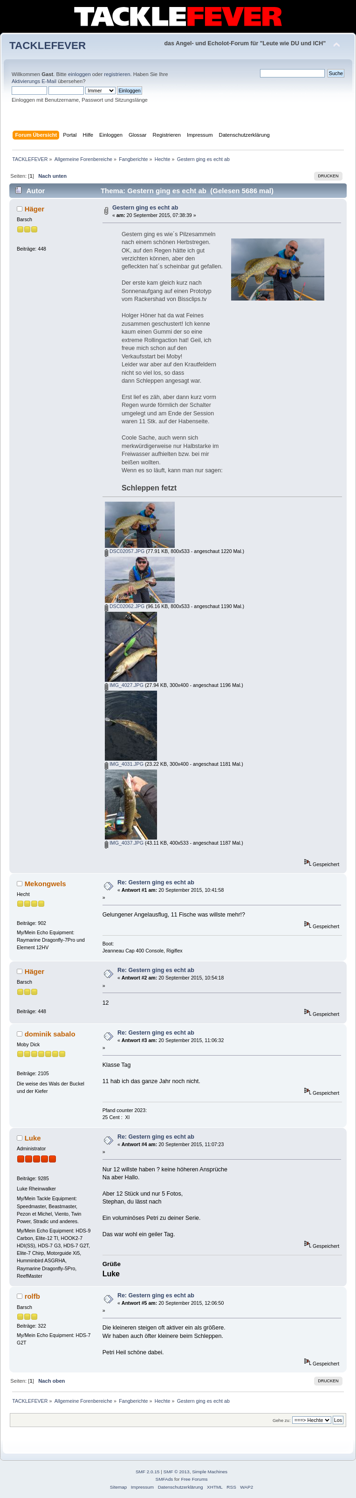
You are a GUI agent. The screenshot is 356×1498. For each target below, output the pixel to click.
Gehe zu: (282, 1420)
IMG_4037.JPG (124, 843)
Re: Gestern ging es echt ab (155, 882)
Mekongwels (45, 884)
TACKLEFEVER (47, 45)
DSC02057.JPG (124, 551)
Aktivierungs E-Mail (34, 81)
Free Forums (194, 1479)
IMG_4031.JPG (124, 764)
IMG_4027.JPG (124, 685)
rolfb (32, 1296)
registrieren (117, 74)
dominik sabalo (50, 1034)
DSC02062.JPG (124, 606)
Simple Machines (209, 1471)
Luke (33, 1138)
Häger (34, 209)
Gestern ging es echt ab (145, 207)
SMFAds (164, 1479)
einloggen (79, 74)
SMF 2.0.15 (148, 1471)
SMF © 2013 (177, 1471)
